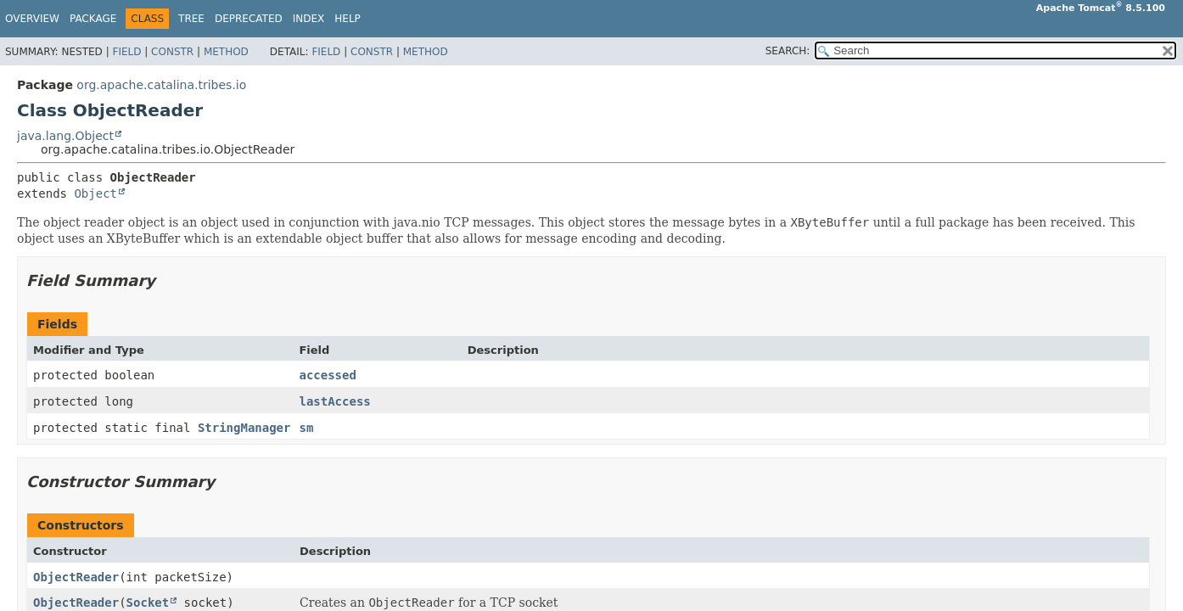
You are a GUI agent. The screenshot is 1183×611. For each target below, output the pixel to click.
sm (306, 427)
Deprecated (249, 19)
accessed (327, 375)
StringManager (244, 427)
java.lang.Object (65, 136)
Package (93, 19)
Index (309, 19)
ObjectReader (76, 577)
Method (226, 52)
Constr (172, 52)
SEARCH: (787, 51)
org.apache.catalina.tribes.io (161, 85)
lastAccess (334, 401)
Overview (32, 19)
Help (347, 19)
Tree (191, 19)
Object (95, 193)
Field (126, 52)
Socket (148, 602)
